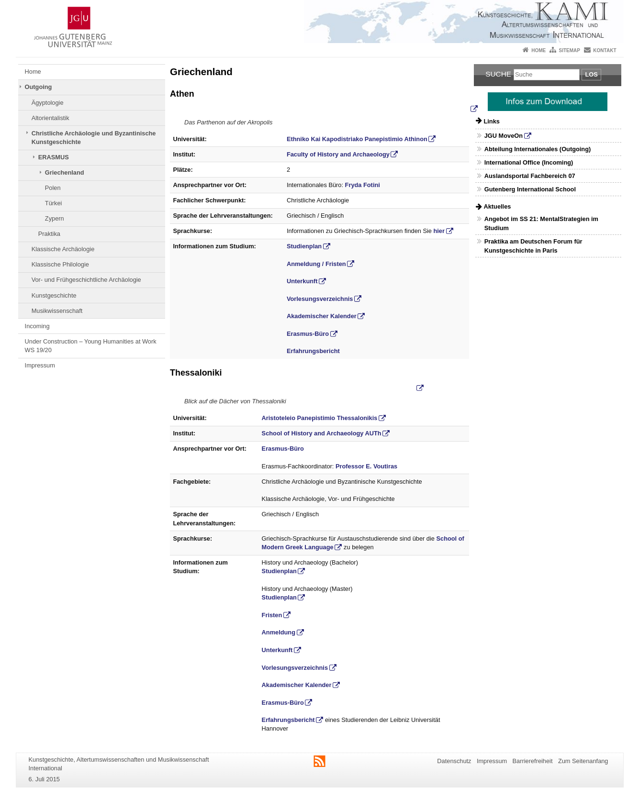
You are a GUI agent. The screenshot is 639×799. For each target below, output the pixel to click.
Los (591, 74)
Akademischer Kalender (322, 316)
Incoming (37, 326)
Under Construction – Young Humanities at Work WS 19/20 (91, 346)
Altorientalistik (50, 118)
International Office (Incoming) (528, 162)
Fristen (272, 615)
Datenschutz (454, 761)
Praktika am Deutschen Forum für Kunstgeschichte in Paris (533, 246)
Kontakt (604, 50)
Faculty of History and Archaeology (338, 154)
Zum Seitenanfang (583, 761)
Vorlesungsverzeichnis (320, 298)
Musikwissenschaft (57, 310)
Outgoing (38, 86)
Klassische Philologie (60, 264)
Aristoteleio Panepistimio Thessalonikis (320, 418)
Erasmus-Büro (308, 333)
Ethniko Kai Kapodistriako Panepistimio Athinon (357, 139)
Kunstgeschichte (54, 295)
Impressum (40, 365)
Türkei (53, 203)
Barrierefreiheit (533, 761)
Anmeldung (278, 632)
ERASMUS (53, 157)
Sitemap (569, 50)
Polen (53, 187)
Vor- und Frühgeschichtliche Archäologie (86, 279)
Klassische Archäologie (63, 249)
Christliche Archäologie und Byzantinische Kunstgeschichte (94, 137)
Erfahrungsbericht (313, 351)
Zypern (54, 218)
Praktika (49, 233)
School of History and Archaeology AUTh (321, 433)
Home (538, 50)
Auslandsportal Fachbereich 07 (529, 175)
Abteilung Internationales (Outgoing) (537, 149)
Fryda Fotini (362, 185)
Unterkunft (302, 281)
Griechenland (64, 172)
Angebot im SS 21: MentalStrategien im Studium (541, 223)
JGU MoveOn (503, 135)
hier (439, 230)
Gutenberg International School (530, 189)
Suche (498, 74)
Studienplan (304, 246)
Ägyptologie (48, 102)
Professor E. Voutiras (366, 466)
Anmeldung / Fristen (316, 263)
